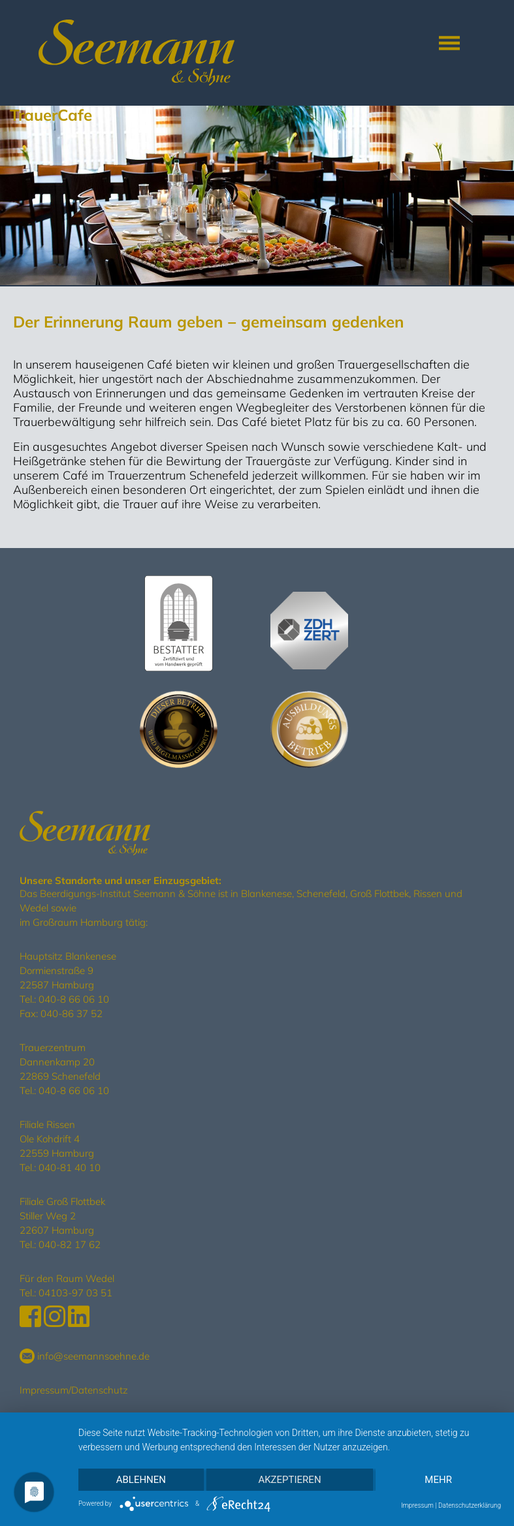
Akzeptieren (289, 1480)
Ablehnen (141, 1480)
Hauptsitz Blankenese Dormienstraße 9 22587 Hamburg (68, 970)
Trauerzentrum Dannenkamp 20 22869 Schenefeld (60, 1061)
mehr (438, 1480)
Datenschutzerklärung (469, 1505)
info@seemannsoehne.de (85, 1356)
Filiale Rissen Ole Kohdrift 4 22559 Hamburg (57, 1138)
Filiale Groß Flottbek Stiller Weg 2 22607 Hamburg (62, 1215)
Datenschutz (99, 1390)
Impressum (44, 1390)
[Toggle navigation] (449, 43)
